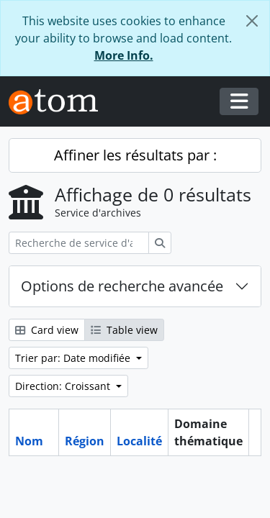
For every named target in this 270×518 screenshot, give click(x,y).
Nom (29, 441)
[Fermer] (252, 21)
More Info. (123, 55)
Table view (124, 330)
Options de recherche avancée (122, 286)
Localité (139, 441)
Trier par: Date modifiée (74, 358)
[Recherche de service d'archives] (79, 243)
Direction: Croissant (64, 386)
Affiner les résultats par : (135, 155)
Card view (46, 330)
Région (84, 441)
